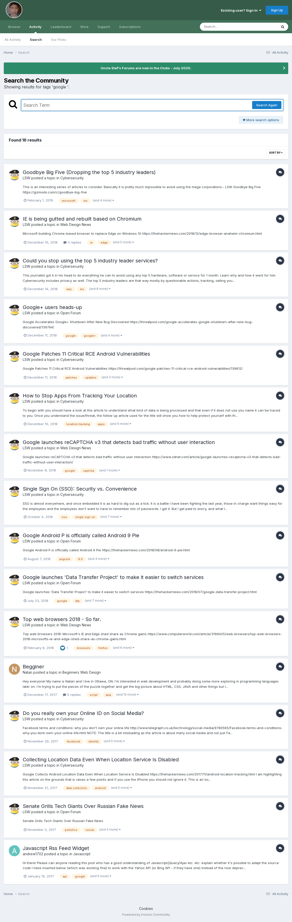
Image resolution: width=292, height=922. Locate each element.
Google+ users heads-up (52, 307)
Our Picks (58, 40)
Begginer (33, 667)
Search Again (266, 105)
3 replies (72, 242)
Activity (35, 29)
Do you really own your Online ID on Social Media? (83, 713)
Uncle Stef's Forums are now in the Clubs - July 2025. (146, 68)
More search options (261, 120)
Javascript (81, 854)
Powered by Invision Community (146, 914)
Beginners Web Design (81, 672)
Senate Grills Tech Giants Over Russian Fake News (83, 806)
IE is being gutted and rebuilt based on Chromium (82, 219)
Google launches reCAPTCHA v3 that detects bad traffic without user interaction (119, 442)
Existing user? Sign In (241, 10)
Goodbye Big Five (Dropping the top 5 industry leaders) (89, 172)
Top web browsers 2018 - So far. (62, 619)
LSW (26, 178)
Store (84, 27)
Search (36, 40)
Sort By (276, 152)
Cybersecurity (72, 178)
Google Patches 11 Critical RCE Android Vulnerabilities (86, 354)
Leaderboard (61, 27)
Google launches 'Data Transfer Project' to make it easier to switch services (113, 577)
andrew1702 (33, 854)
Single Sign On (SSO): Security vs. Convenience (80, 489)
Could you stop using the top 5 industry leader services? (90, 261)
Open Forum (70, 313)
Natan (27, 672)
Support (104, 27)
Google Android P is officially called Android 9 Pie (81, 535)
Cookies (146, 908)
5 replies (72, 695)
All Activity (13, 40)
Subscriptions (130, 27)
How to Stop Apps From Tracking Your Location (80, 396)
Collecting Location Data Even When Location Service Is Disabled (101, 760)
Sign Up (277, 10)
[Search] (225, 27)
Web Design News (75, 224)
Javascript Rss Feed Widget (56, 848)
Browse (14, 27)
